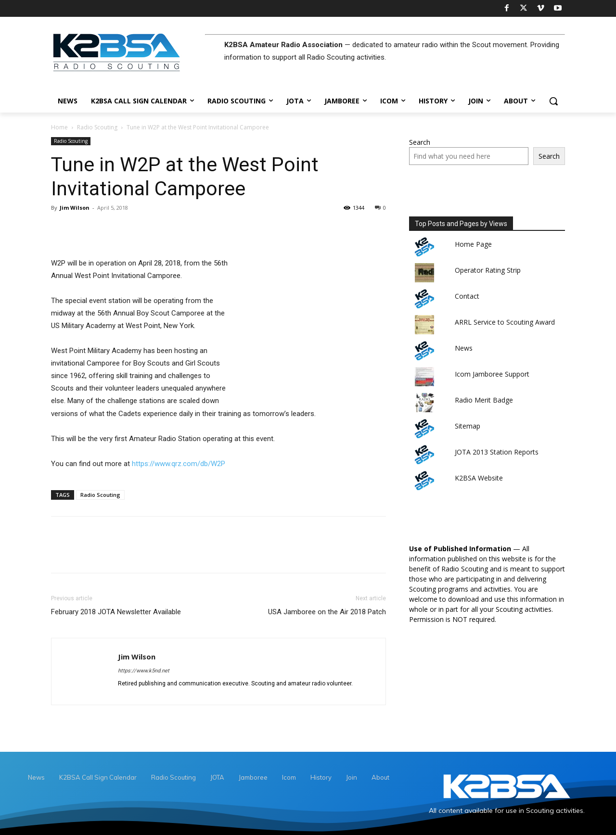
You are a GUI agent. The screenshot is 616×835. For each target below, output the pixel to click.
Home (59, 127)
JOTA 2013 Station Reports (497, 451)
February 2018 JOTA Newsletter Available (116, 611)
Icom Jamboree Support (492, 374)
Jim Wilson (75, 207)
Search (419, 142)
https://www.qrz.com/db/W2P (178, 463)
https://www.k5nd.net (143, 671)
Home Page (473, 244)
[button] (553, 101)
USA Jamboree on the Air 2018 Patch (327, 611)
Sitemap (467, 425)
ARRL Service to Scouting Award (505, 322)
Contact (467, 296)
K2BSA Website (479, 477)
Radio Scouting (97, 127)
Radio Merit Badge (484, 400)
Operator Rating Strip (488, 270)
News (464, 348)
